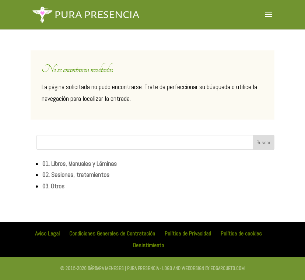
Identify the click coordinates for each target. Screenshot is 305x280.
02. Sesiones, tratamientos (75, 175)
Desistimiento (148, 245)
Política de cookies (241, 233)
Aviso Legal (47, 233)
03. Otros (53, 186)
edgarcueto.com (227, 268)
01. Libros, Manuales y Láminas (79, 164)
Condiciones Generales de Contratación (112, 233)
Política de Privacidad (188, 233)
